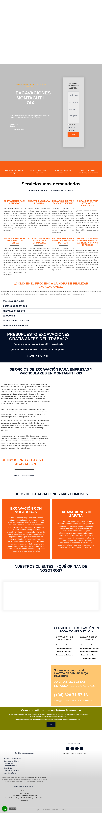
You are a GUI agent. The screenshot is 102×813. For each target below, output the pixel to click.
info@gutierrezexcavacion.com (73, 701)
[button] (51, 301)
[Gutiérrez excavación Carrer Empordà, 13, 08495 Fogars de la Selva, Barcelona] (25, 643)
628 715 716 (38, 356)
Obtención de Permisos (15, 306)
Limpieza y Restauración (15, 326)
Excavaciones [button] (28, 476)
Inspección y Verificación (16, 321)
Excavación (9, 316)
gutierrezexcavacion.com (25, 84)
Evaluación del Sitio (13, 301)
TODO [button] (16, 476)
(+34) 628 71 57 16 (71, 695)
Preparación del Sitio (14, 311)
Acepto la (72, 127)
